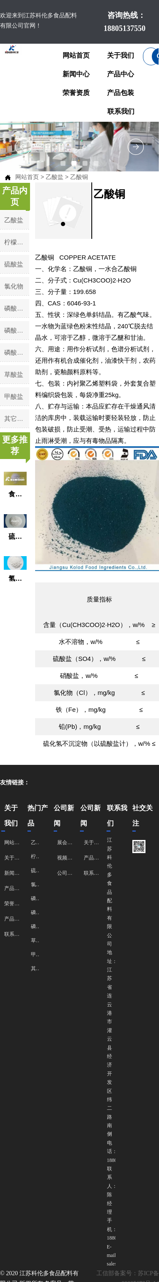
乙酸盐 (54, 177)
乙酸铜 (79, 177)
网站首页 (27, 177)
